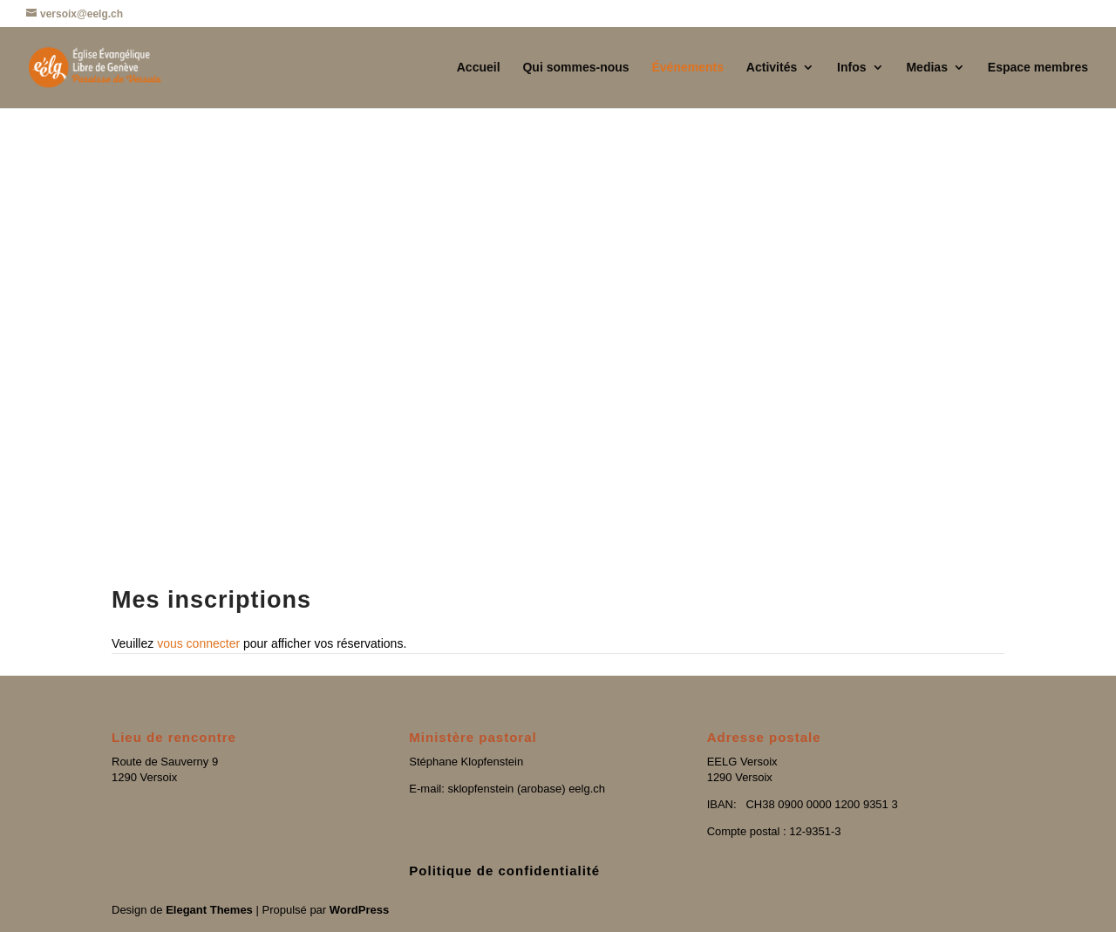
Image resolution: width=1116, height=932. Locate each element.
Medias (926, 67)
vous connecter (198, 643)
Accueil (478, 67)
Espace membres (1038, 67)
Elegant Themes (209, 909)
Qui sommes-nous (575, 67)
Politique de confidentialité (504, 870)
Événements (687, 67)
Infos (851, 67)
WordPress (359, 909)
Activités (771, 67)
